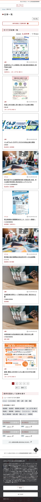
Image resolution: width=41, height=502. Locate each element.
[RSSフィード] (35, 18)
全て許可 (20, 494)
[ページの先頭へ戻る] (36, 450)
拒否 (20, 487)
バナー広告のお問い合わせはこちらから (20, 442)
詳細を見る (6, 499)
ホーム (3, 9)
